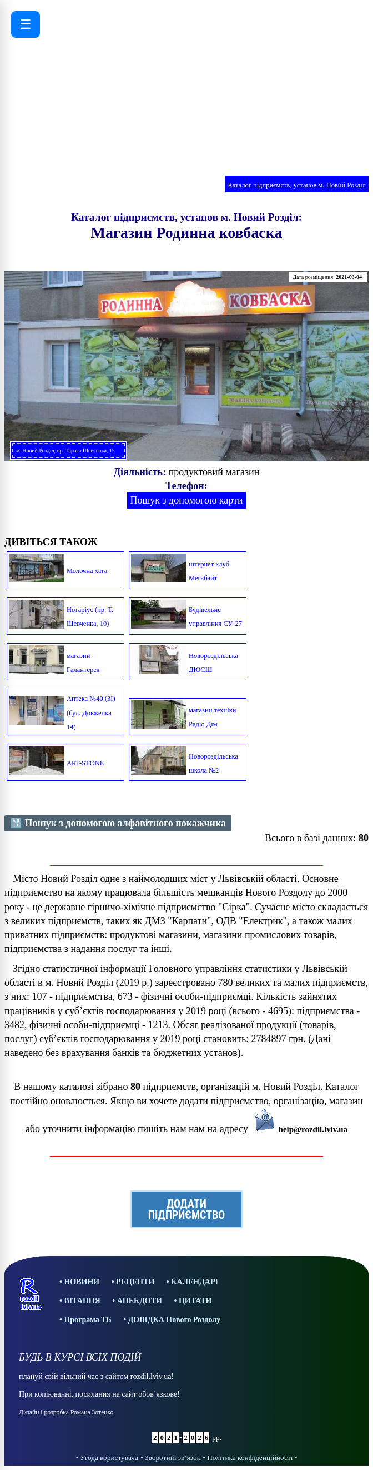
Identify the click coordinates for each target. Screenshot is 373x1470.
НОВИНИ (81, 1282)
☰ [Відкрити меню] (25, 24)
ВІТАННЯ (82, 1301)
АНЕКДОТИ (139, 1301)
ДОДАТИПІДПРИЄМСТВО (186, 1209)
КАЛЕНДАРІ (194, 1282)
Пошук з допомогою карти (186, 500)
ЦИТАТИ (195, 1301)
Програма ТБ (87, 1319)
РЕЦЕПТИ (135, 1282)
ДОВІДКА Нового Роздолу (174, 1319)
